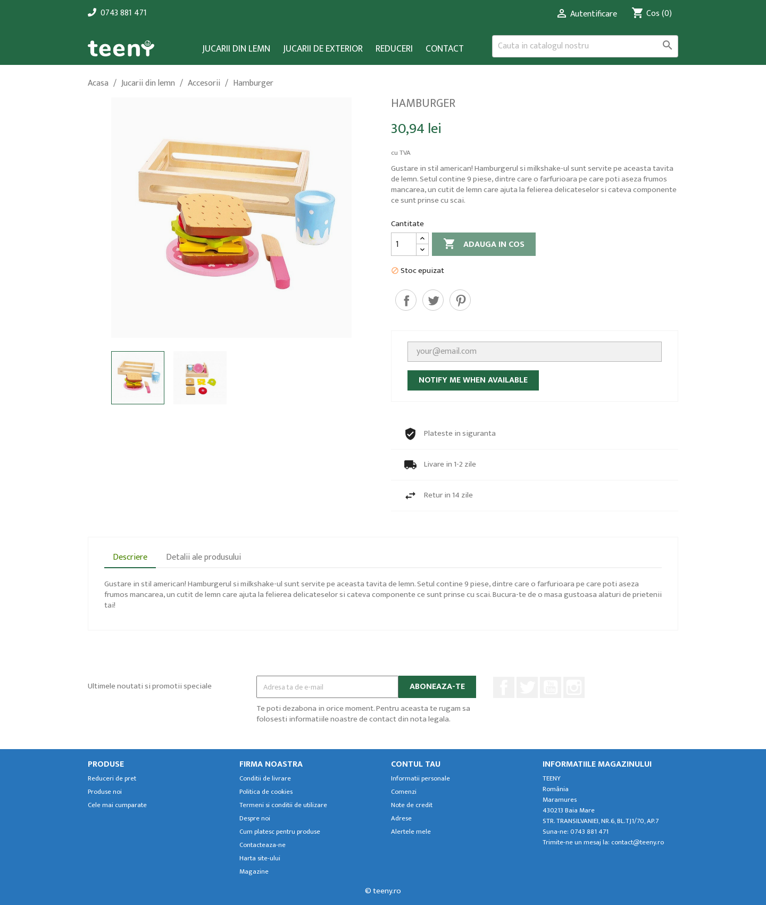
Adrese (401, 818)
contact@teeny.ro (637, 842)
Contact (445, 49)
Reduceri (394, 49)
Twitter (527, 687)
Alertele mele (411, 831)
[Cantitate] (404, 244)
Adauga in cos (483, 244)
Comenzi (404, 792)
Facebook (503, 687)
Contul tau (415, 764)
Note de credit (411, 805)
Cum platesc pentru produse (279, 831)
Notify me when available (473, 380)
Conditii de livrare (265, 778)
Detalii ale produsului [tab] (203, 557)
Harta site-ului (259, 858)
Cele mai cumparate (117, 805)
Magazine (254, 871)
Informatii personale (420, 778)
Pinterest (460, 300)
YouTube (550, 687)
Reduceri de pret (112, 778)
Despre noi (254, 818)
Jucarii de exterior (323, 49)
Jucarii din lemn (236, 49)
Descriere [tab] (130, 557)
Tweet (433, 300)
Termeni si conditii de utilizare (283, 805)
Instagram (574, 687)
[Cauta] (585, 46)
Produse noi (105, 792)
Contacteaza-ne (262, 845)
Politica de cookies (266, 792)
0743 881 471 (124, 13)
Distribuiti (406, 300)
